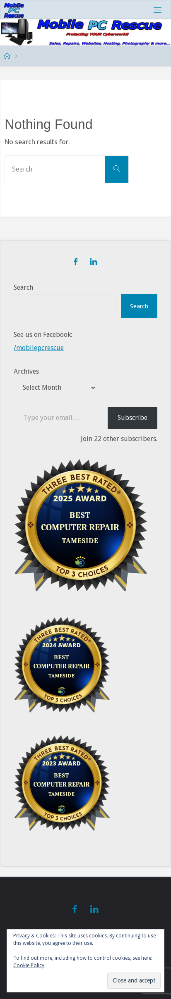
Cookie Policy (28, 965)
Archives (26, 371)
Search (23, 287)
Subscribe (132, 418)
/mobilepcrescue (39, 348)
